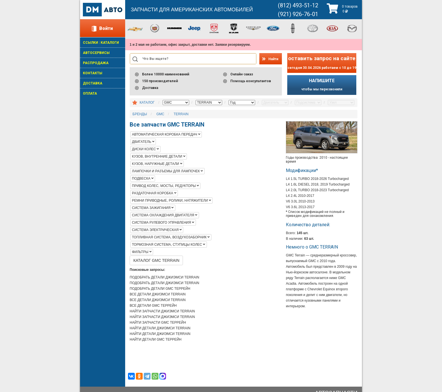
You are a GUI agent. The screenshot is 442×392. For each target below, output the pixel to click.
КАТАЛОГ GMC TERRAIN (156, 260)
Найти (273, 59)
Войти (106, 28)
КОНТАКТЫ (92, 73)
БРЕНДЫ (139, 114)
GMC (160, 114)
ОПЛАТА (90, 93)
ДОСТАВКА (92, 83)
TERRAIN (181, 114)
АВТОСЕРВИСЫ (96, 53)
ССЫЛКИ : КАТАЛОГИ (101, 43)
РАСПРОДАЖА (96, 63)
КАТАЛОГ (147, 102)
